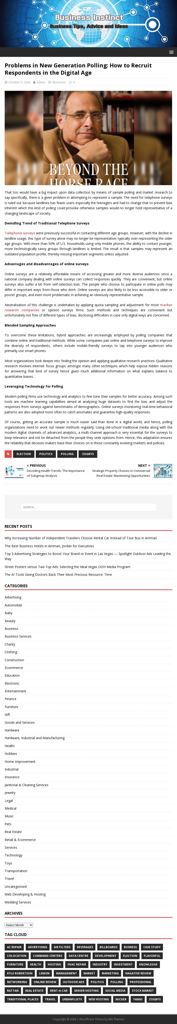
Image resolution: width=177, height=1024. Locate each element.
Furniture (11, 707)
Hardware (12, 730)
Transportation (16, 871)
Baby (8, 613)
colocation (16, 956)
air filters (62, 947)
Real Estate (13, 831)
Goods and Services (20, 722)
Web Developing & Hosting (25, 894)
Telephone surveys (20, 233)
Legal (9, 800)
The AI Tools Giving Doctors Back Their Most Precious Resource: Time (58, 574)
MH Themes (116, 1019)
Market (89, 973)
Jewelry (10, 792)
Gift (7, 714)
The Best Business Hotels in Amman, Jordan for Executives (49, 546)
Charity (10, 644)
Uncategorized (16, 886)
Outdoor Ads (73, 982)
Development (105, 956)
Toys (8, 863)
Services (11, 847)
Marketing (110, 973)
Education (12, 675)
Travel (9, 878)
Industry (100, 964)
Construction (14, 660)
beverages (85, 947)
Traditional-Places (22, 999)
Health (9, 746)
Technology (13, 855)
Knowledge (148, 964)
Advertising (13, 597)
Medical (10, 808)
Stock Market (143, 991)
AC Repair (14, 947)
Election (24, 454)
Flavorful (152, 956)
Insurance (12, 777)
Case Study (152, 947)
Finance (10, 699)
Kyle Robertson (20, 973)
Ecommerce (14, 667)
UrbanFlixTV (72, 999)
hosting (54, 964)
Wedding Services (18, 902)
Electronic (12, 683)
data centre (78, 956)
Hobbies (11, 753)
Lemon (44, 973)
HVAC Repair (77, 964)
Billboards (108, 947)
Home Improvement (20, 761)
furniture (15, 964)
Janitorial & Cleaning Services (26, 785)
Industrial (11, 769)
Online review (45, 982)
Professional (141, 982)
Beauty (10, 621)
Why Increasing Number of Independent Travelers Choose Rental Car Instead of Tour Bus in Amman (81, 538)
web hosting (99, 999)
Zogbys (88, 454)
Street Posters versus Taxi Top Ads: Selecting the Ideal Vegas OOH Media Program (67, 567)
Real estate (34, 991)
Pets (8, 824)
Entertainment (15, 691)
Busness (130, 947)
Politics (45, 454)
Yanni (137, 999)
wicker (121, 999)
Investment (123, 964)
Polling (67, 454)
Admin (40, 82)
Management (66, 973)
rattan (13, 991)
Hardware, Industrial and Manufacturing (35, 738)
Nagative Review (138, 973)
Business (59, 82)
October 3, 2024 (19, 82)
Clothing (11, 652)
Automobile (13, 605)
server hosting (86, 991)
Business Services (18, 636)
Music (9, 816)
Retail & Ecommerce (20, 839)
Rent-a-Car (59, 991)
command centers (47, 956)
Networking (17, 982)
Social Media (115, 991)
